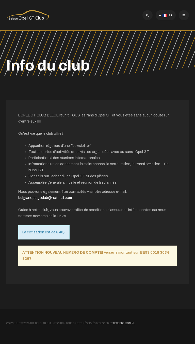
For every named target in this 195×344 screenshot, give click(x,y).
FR (165, 15)
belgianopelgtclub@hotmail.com (45, 198)
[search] (147, 15)
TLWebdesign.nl (124, 323)
